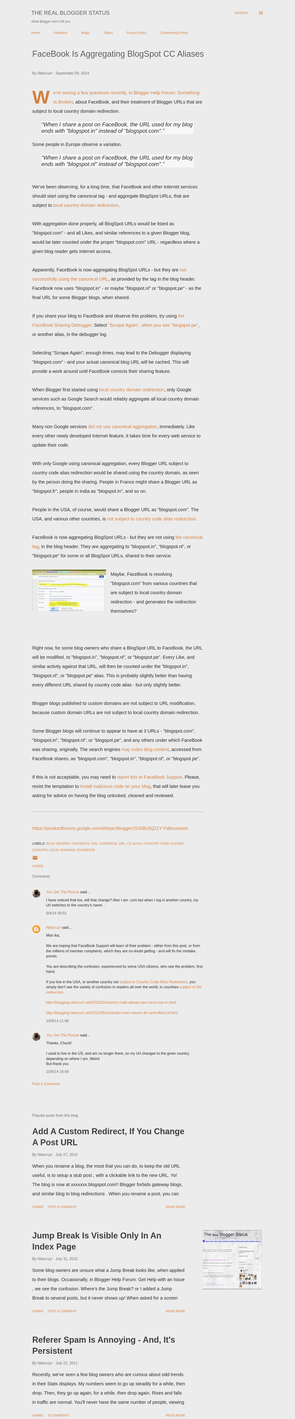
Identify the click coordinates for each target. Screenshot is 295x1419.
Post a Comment (46, 1084)
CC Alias (134, 843)
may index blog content (145, 749)
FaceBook (86, 850)
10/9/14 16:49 (57, 1072)
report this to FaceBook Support (149, 777)
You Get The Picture (62, 892)
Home (35, 33)
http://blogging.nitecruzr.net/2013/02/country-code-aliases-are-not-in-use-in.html (111, 1002)
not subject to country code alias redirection (151, 518)
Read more (175, 1207)
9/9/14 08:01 (56, 913)
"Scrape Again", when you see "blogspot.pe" (153, 325)
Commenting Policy (174, 33)
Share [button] (37, 866)
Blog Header (58, 843)
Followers (61, 33)
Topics (108, 33)
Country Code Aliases (163, 843)
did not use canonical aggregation (122, 426)
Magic (85, 33)
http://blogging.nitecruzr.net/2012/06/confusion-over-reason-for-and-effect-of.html (112, 1013)
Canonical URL (112, 843)
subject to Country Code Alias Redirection (153, 982)
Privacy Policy (137, 33)
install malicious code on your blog (115, 786)
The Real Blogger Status (70, 13)
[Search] (241, 13)
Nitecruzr (53, 927)
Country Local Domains (53, 850)
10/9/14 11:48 (57, 1021)
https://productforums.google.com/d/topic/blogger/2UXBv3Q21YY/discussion (110, 828)
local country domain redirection (85, 205)
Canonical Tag (84, 843)
